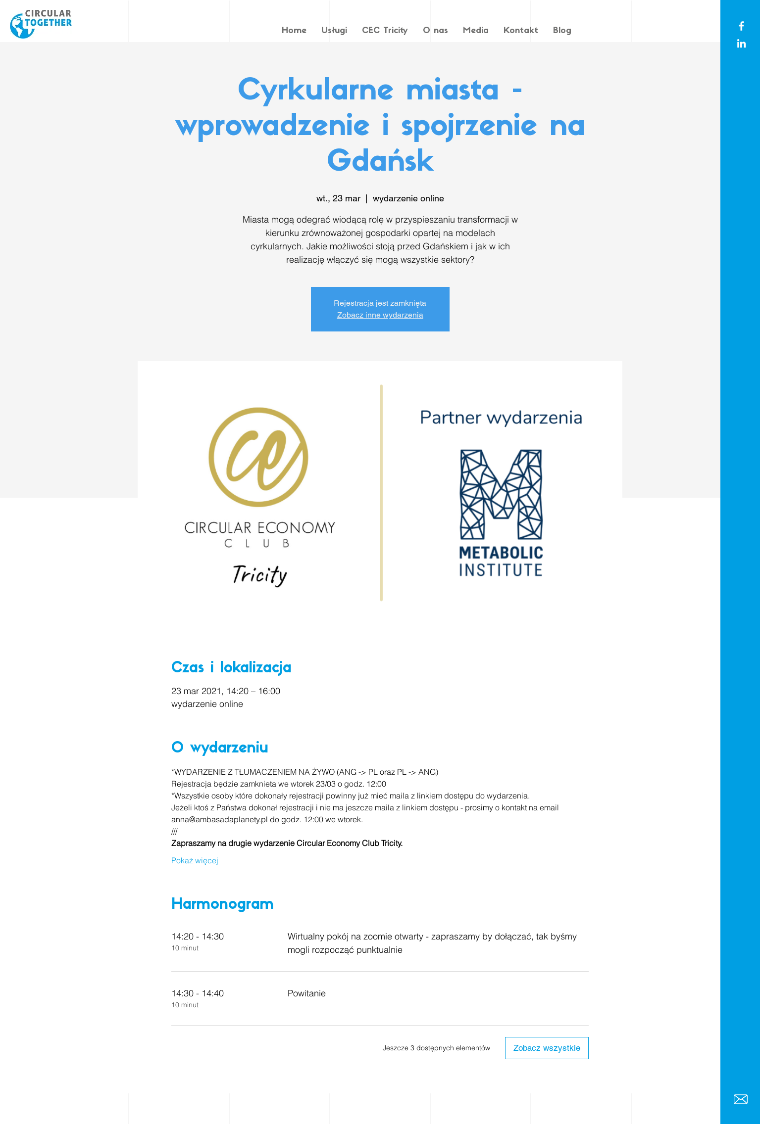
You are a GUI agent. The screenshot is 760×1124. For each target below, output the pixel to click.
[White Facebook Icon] (741, 26)
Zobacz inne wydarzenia (380, 315)
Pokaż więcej (194, 860)
